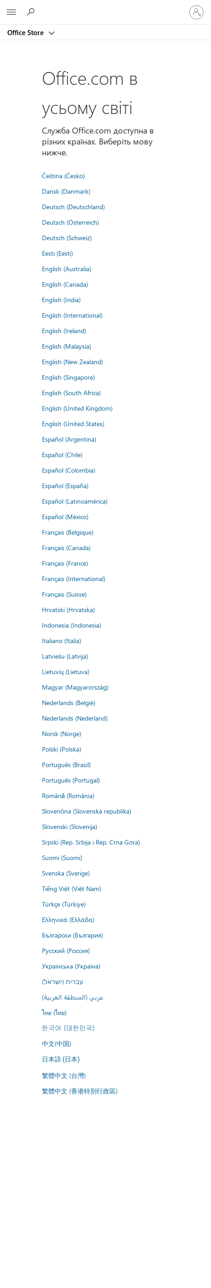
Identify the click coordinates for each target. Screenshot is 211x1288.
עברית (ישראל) (62, 981)
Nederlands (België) (68, 702)
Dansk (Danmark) (66, 191)
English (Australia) (66, 268)
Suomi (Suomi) (62, 857)
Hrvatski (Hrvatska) (68, 609)
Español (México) (65, 516)
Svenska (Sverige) (66, 872)
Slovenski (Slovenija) (69, 826)
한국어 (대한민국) (68, 1027)
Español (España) (65, 485)
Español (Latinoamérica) (75, 500)
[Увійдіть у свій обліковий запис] (196, 12)
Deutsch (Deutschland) (73, 206)
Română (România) (68, 795)
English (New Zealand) (72, 361)
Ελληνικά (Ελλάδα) (68, 919)
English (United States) (73, 423)
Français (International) (73, 578)
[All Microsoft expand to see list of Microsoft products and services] (11, 12)
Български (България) (72, 934)
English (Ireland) (64, 330)
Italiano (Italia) (61, 640)
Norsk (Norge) (61, 733)
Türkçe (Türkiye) (64, 903)
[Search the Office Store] (32, 12)
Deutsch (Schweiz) (67, 237)
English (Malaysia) (66, 345)
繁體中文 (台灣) (64, 1075)
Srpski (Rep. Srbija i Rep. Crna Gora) (91, 841)
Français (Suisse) (64, 593)
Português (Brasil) (66, 764)
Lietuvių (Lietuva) (65, 671)
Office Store (26, 32)
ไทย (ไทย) (54, 1012)
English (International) (72, 314)
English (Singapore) (68, 376)
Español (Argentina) (69, 438)
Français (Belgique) (67, 531)
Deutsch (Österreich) (70, 222)
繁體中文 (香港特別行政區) (80, 1090)
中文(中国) (56, 1043)
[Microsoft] (105, 6)
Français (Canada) (66, 547)
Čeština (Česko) (63, 175)
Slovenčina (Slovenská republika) (86, 810)
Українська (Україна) (71, 965)
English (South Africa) (71, 392)
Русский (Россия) (66, 950)
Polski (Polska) (61, 748)
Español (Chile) (62, 454)
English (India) (61, 299)
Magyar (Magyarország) (75, 686)
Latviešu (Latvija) (65, 655)
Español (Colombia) (68, 469)
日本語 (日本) (61, 1059)
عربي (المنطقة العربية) (72, 996)
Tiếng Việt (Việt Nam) (71, 888)
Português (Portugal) (71, 779)
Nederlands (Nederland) (75, 717)
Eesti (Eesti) (57, 253)
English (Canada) (65, 284)
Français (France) (65, 562)
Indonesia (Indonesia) (71, 624)
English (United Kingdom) (77, 407)
